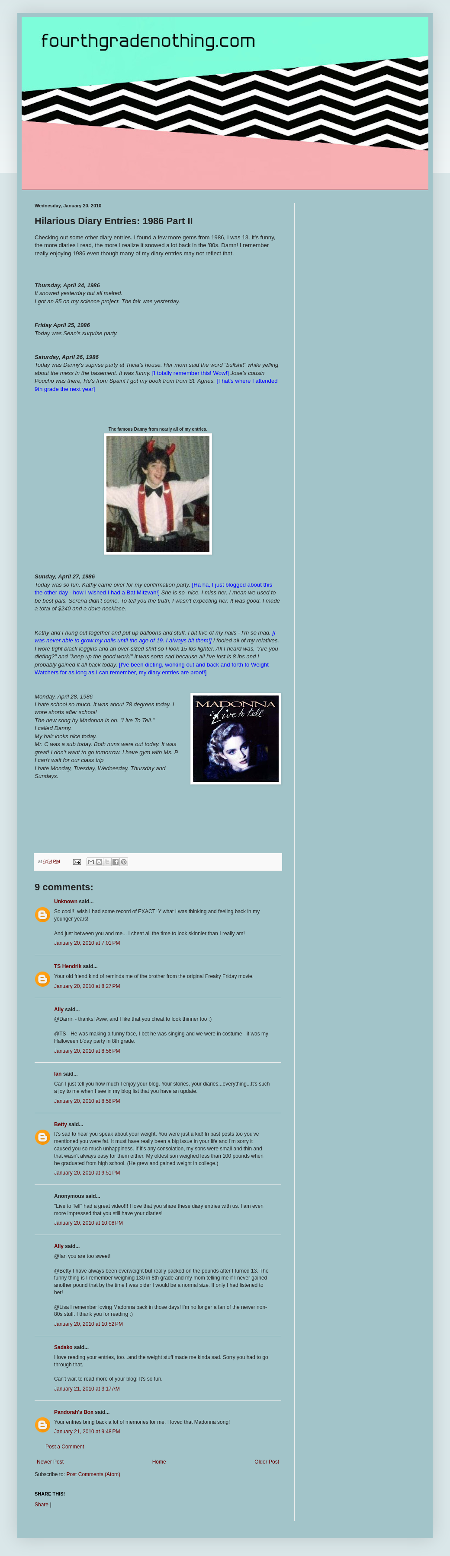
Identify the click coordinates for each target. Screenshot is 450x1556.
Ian (57, 1074)
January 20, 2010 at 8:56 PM (87, 1051)
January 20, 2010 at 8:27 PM (87, 986)
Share (41, 1505)
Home (159, 1462)
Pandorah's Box (73, 1412)
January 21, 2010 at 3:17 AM (87, 1389)
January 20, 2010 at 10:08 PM (88, 1223)
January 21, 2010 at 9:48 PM (87, 1432)
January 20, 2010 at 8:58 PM (87, 1101)
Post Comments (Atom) (93, 1474)
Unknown (65, 902)
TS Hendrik (67, 966)
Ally (59, 1010)
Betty (60, 1124)
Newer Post (50, 1462)
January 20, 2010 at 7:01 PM (87, 943)
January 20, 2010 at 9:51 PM (87, 1173)
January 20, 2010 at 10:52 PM (88, 1324)
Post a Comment (64, 1447)
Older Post (266, 1462)
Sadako (63, 1347)
